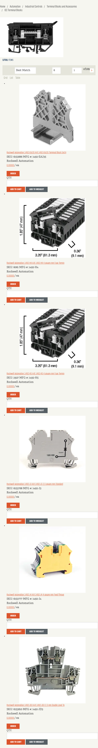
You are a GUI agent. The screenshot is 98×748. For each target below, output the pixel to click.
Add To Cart (15, 189)
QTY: (9, 178)
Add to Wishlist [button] (36, 189)
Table (17, 77)
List (11, 77)
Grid (5, 77)
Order (13, 173)
